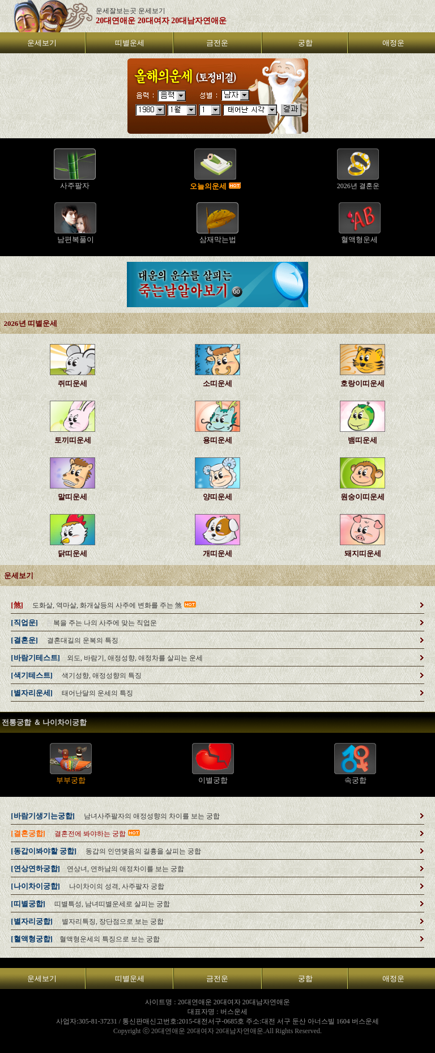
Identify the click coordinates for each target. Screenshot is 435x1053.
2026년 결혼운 (358, 186)
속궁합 (355, 780)
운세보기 (42, 43)
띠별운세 (129, 43)
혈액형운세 (359, 239)
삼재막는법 (217, 239)
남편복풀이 (75, 239)
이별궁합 (213, 780)
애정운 (393, 43)
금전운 (217, 43)
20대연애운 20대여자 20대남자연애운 (161, 20)
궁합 (305, 43)
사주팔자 (74, 185)
